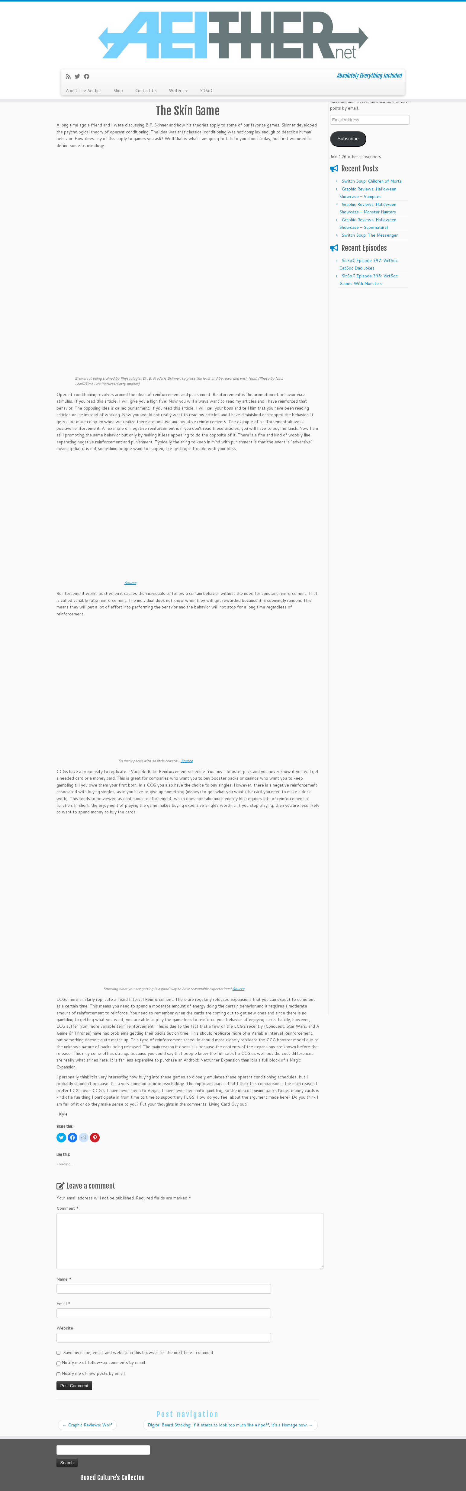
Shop (118, 91)
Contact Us (146, 91)
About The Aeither (83, 91)
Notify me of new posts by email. (94, 1373)
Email (63, 1304)
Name (64, 1279)
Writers (178, 91)
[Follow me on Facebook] (88, 76)
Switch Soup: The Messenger (370, 235)
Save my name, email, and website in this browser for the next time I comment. (138, 1352)
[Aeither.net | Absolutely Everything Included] (233, 35)
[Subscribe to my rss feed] (70, 76)
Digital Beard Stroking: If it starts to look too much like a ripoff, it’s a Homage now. (230, 1425)
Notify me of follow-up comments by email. (104, 1362)
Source (130, 582)
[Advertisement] (370, 381)
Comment (67, 1208)
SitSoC (207, 91)
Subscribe (347, 138)
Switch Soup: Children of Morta (372, 181)
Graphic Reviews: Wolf (87, 1425)
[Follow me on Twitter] (79, 76)
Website (64, 1328)
